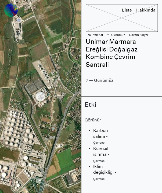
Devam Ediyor (138, 35)
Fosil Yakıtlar (94, 35)
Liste (127, 10)
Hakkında (146, 10)
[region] (40, 96)
